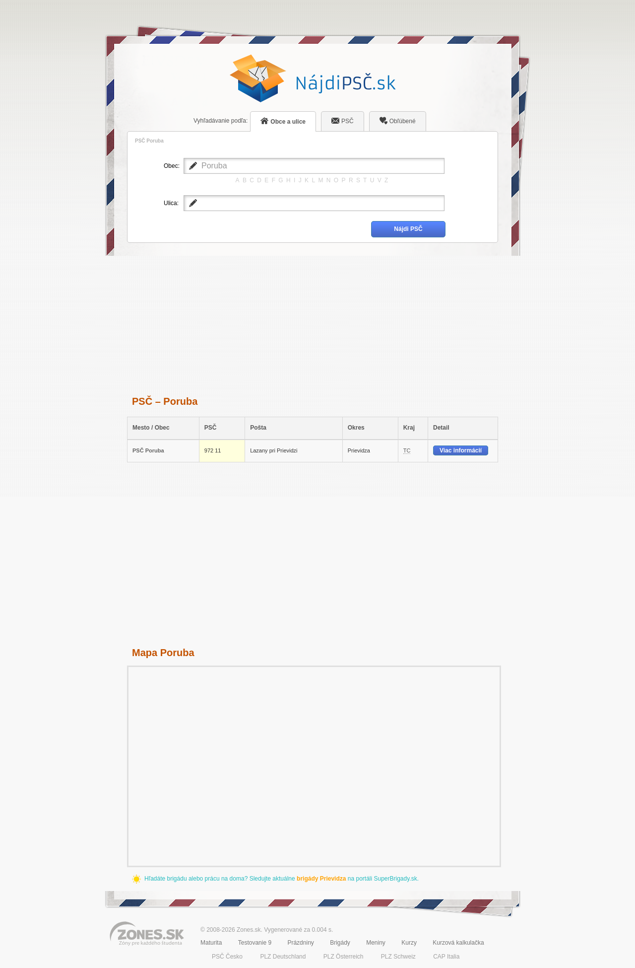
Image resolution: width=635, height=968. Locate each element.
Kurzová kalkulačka (458, 942)
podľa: (220, 120)
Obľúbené (398, 121)
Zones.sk (249, 929)
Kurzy (409, 942)
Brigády (340, 942)
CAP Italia (446, 956)
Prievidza (359, 450)
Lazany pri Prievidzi (273, 450)
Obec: (171, 165)
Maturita (211, 942)
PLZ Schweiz (398, 956)
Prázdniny (300, 942)
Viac (461, 450)
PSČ (342, 121)
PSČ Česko (227, 956)
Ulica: (171, 203)
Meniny (375, 942)
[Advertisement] (312, 318)
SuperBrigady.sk (395, 878)
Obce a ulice (283, 121)
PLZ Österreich (343, 956)
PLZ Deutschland (283, 956)
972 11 (212, 450)
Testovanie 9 (254, 942)
